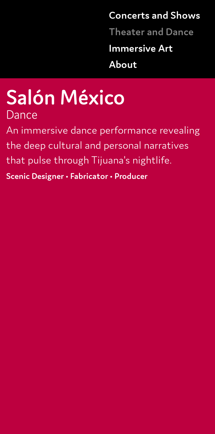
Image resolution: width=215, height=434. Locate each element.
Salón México (65, 95)
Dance (22, 113)
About (123, 63)
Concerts (129, 14)
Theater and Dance (151, 30)
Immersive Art (141, 47)
